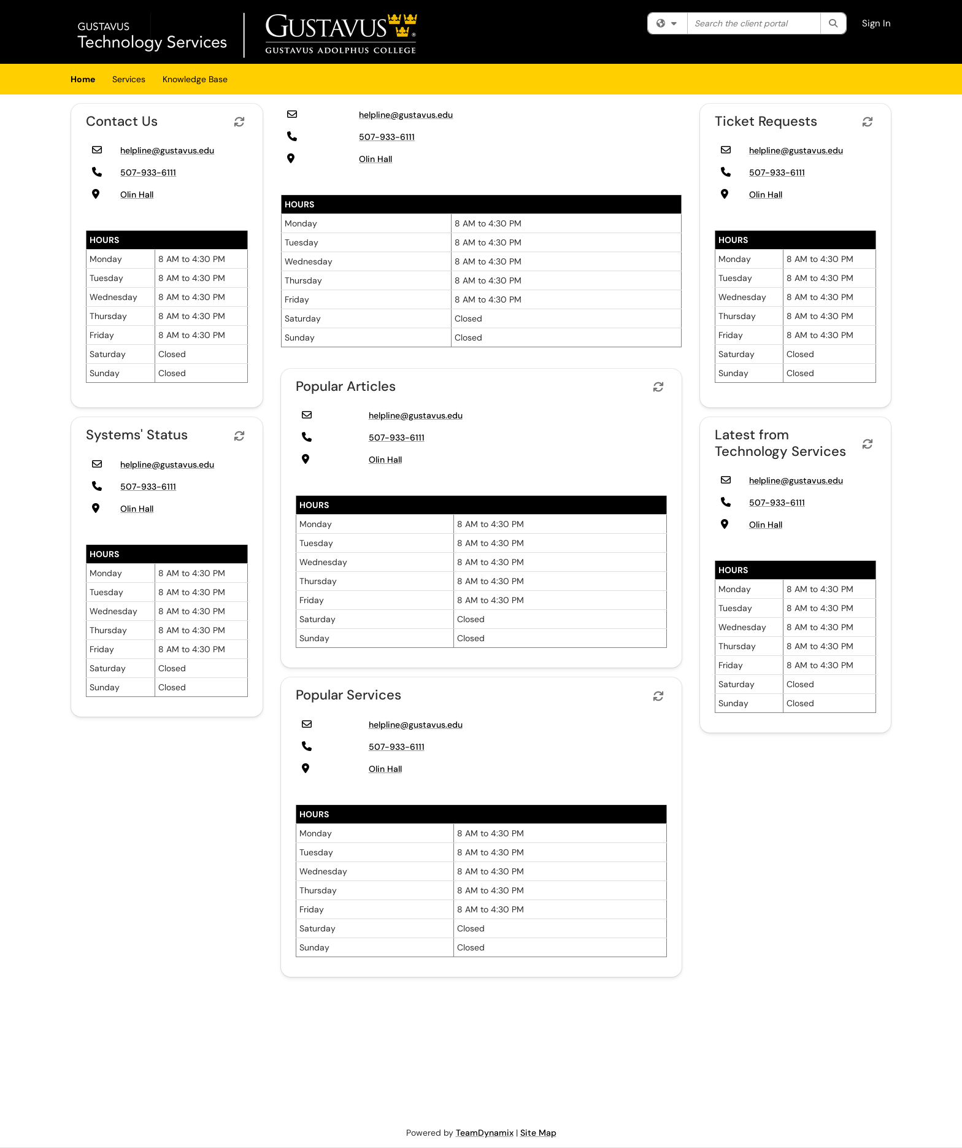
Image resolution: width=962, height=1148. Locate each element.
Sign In (876, 23)
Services (128, 79)
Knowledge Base (195, 79)
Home (83, 79)
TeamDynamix (485, 1132)
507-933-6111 (148, 172)
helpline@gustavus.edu (167, 150)
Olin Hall (136, 194)
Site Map (538, 1132)
